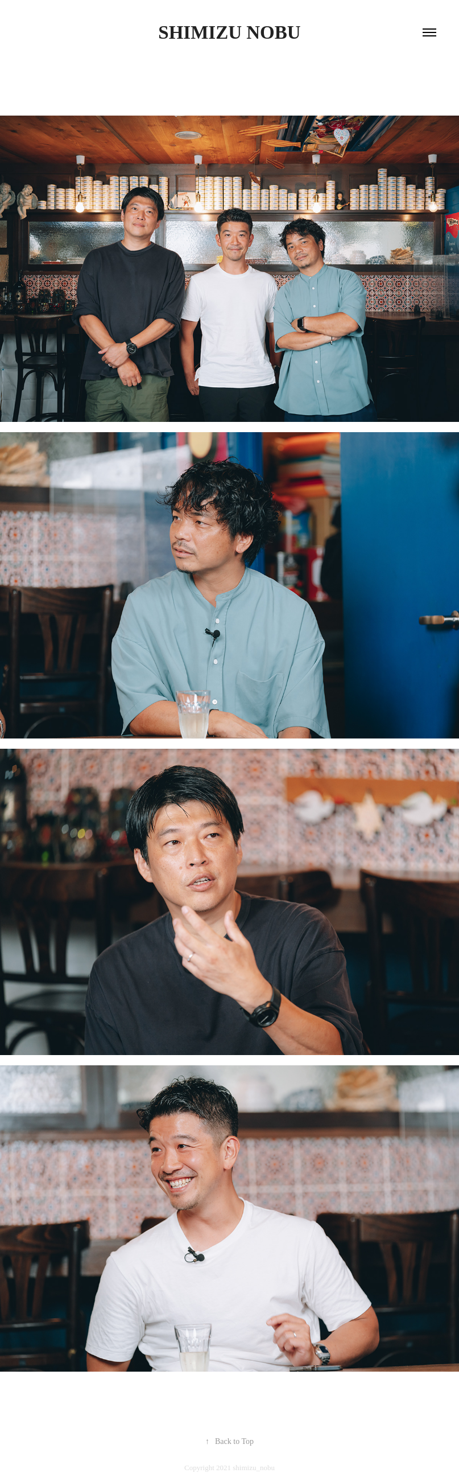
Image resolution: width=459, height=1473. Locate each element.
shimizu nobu (229, 32)
